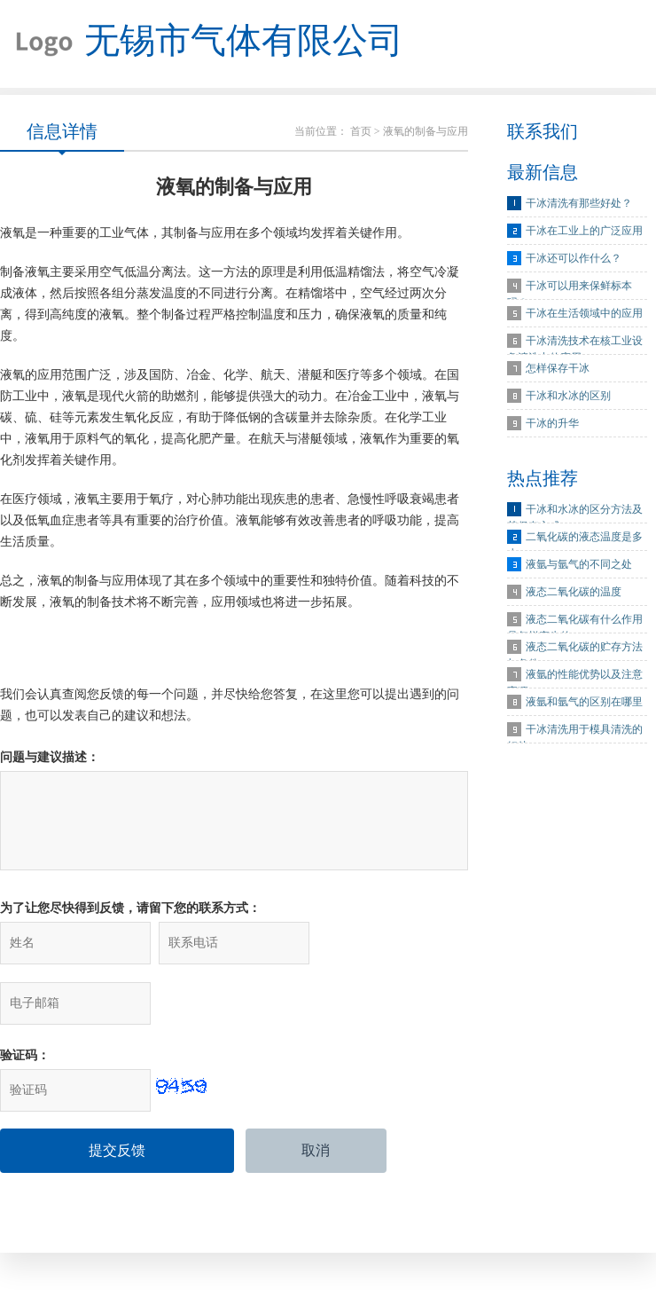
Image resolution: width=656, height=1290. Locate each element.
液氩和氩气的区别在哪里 (584, 702)
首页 (360, 132)
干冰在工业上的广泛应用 (584, 231)
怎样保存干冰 (558, 369)
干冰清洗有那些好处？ (579, 204)
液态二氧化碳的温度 (573, 592)
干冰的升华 (552, 424)
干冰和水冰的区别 (568, 396)
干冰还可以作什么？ (573, 259)
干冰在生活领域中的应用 (584, 314)
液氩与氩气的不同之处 (579, 565)
